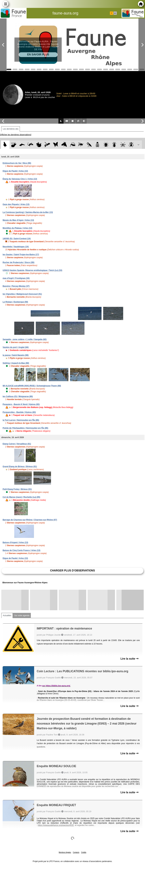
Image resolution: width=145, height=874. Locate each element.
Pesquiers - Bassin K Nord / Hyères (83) (21, 404)
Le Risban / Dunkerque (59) (15, 302)
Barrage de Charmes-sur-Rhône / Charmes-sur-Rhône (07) (30, 520)
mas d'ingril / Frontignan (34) (16, 278)
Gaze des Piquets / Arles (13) (16, 204)
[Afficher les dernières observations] (15, 135)
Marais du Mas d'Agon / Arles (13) (18, 220)
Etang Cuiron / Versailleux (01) (17, 444)
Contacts (76, 852)
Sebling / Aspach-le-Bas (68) (16, 363)
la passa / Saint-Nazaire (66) (16, 355)
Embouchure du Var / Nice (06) (17, 163)
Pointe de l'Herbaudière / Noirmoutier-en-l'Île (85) (25, 428)
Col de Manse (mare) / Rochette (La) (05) (21, 497)
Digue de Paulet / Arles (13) (15, 171)
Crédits (83, 852)
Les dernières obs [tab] (10, 129)
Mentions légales (65, 852)
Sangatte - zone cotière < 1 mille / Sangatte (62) (25, 339)
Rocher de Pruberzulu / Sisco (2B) (18, 262)
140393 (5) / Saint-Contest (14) (17, 238)
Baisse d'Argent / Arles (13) (15, 542)
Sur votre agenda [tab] (21, 615)
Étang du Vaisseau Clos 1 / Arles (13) (20, 179)
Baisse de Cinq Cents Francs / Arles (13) (21, 550)
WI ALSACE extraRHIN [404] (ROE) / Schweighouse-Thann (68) (32, 386)
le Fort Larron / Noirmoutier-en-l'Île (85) (21, 420)
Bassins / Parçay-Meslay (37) (16, 286)
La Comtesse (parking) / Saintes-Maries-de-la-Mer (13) (28, 212)
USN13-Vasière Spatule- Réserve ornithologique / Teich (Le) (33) (32, 270)
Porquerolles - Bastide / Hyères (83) (19, 412)
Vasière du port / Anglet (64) (16, 347)
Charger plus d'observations (72, 570)
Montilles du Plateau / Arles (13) (17, 228)
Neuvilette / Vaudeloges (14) (16, 247)
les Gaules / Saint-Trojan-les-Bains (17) (21, 254)
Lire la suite (129, 658)
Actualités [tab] (7, 615)
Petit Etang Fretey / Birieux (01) (17, 489)
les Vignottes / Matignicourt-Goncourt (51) (22, 294)
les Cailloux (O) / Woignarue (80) (18, 396)
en (115, 13)
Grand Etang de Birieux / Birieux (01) (20, 466)
